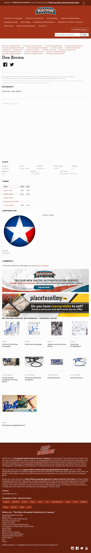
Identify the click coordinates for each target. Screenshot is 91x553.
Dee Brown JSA (6, 50)
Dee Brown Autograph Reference (12, 52)
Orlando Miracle (8, 198)
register (46, 266)
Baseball (6, 502)
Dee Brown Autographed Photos (32, 46)
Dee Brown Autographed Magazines (37, 48)
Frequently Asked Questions (44, 22)
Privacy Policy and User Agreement (45, 545)
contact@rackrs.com (9, 494)
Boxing (6, 507)
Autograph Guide (10, 22)
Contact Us (42, 26)
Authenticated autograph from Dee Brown (10, 380)
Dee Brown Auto (54, 378)
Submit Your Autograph (13, 18)
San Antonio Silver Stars (10, 201)
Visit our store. (54, 487)
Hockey (32, 502)
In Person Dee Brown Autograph (10, 345)
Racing (68, 502)
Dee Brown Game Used (49, 50)
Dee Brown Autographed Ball (53, 46)
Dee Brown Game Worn (32, 50)
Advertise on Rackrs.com (10, 104)
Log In (4, 541)
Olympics (14, 507)
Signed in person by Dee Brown (57, 345)
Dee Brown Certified (57, 48)
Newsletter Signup (80, 29)
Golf (47, 502)
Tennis (40, 502)
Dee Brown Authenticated (72, 48)
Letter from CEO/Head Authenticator (15, 524)
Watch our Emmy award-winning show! (64, 2)
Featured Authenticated (70, 18)
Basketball (15, 502)
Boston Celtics (8, 190)
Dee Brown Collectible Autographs (56, 52)
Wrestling (83, 502)
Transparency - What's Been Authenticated (18, 526)
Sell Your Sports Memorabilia (12, 534)
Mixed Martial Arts (57, 502)
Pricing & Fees (52, 18)
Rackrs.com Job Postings (11, 532)
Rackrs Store (8, 26)
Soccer (75, 502)
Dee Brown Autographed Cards (11, 46)
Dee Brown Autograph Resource (33, 52)
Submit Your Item (8, 523)
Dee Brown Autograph (33, 344)
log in (38, 266)
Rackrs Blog (25, 22)
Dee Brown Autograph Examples (11, 53)
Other (29, 507)
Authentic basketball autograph (33, 379)
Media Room (6, 530)
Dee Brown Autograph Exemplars (33, 53)
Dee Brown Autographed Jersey (74, 46)
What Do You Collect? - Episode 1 (70, 22)
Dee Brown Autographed (75, 345)
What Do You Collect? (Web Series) (14, 519)
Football (24, 502)
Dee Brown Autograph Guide (67, 50)
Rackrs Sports (7, 538)
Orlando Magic (8, 194)
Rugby (22, 507)
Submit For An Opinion (34, 18)
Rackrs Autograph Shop (26, 26)
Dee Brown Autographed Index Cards (13, 48)
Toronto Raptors (8, 205)
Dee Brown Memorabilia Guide (55, 53)
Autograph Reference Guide (12, 515)
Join (3, 540)
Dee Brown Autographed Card (13, 425)
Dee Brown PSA (18, 50)
